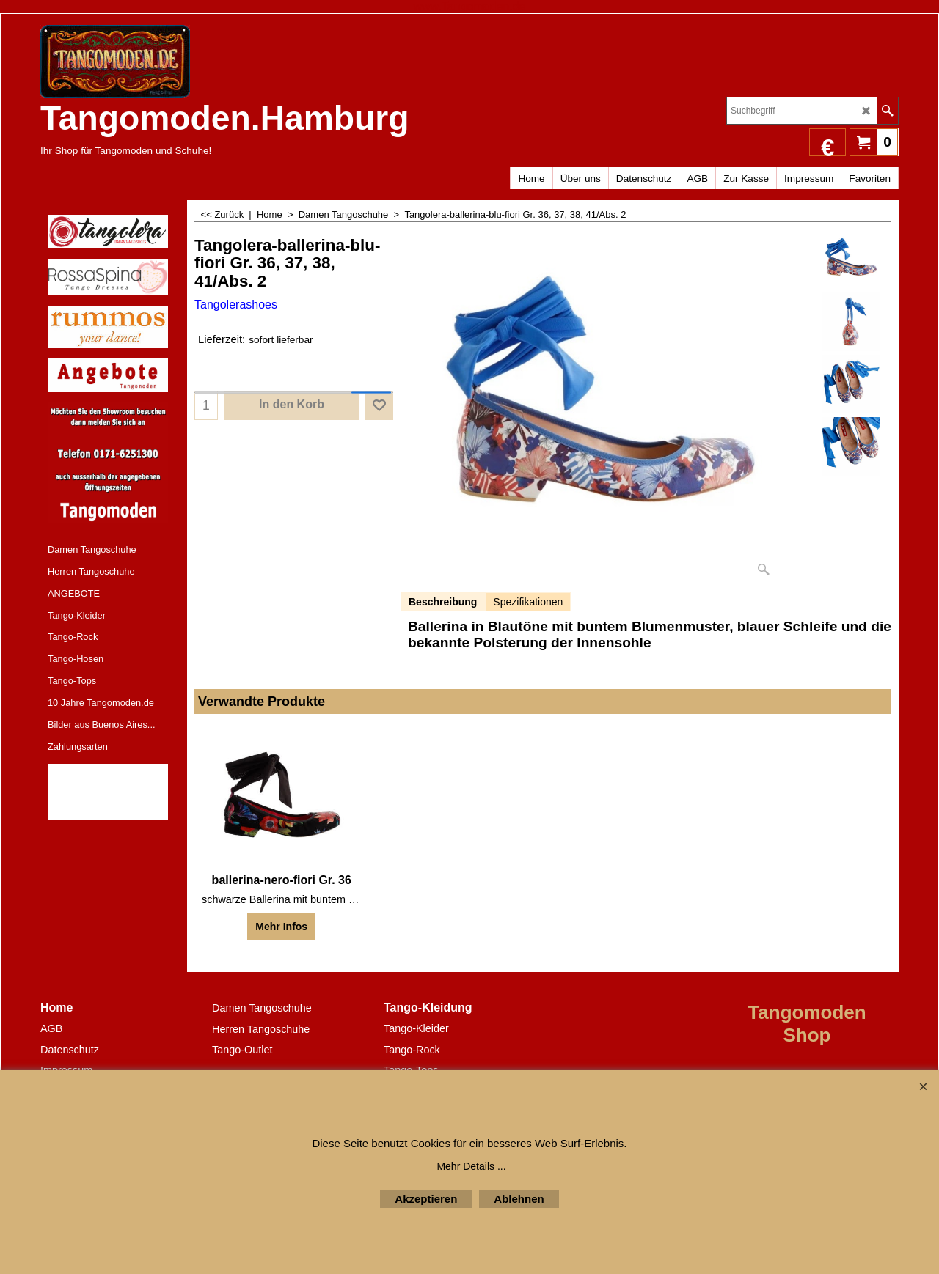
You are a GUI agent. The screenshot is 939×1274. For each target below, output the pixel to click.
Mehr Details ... (470, 1166)
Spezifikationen (528, 602)
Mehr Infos (281, 926)
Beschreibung (443, 602)
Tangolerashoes (235, 304)
